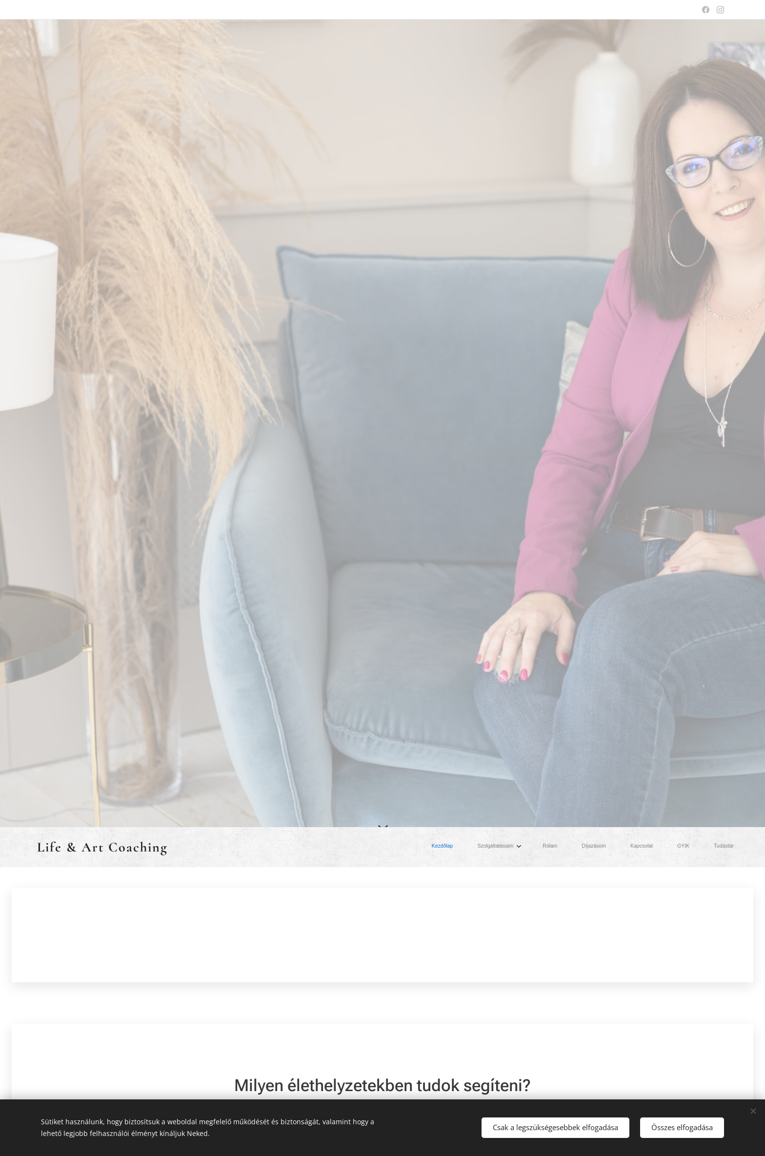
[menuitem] (587, 847)
